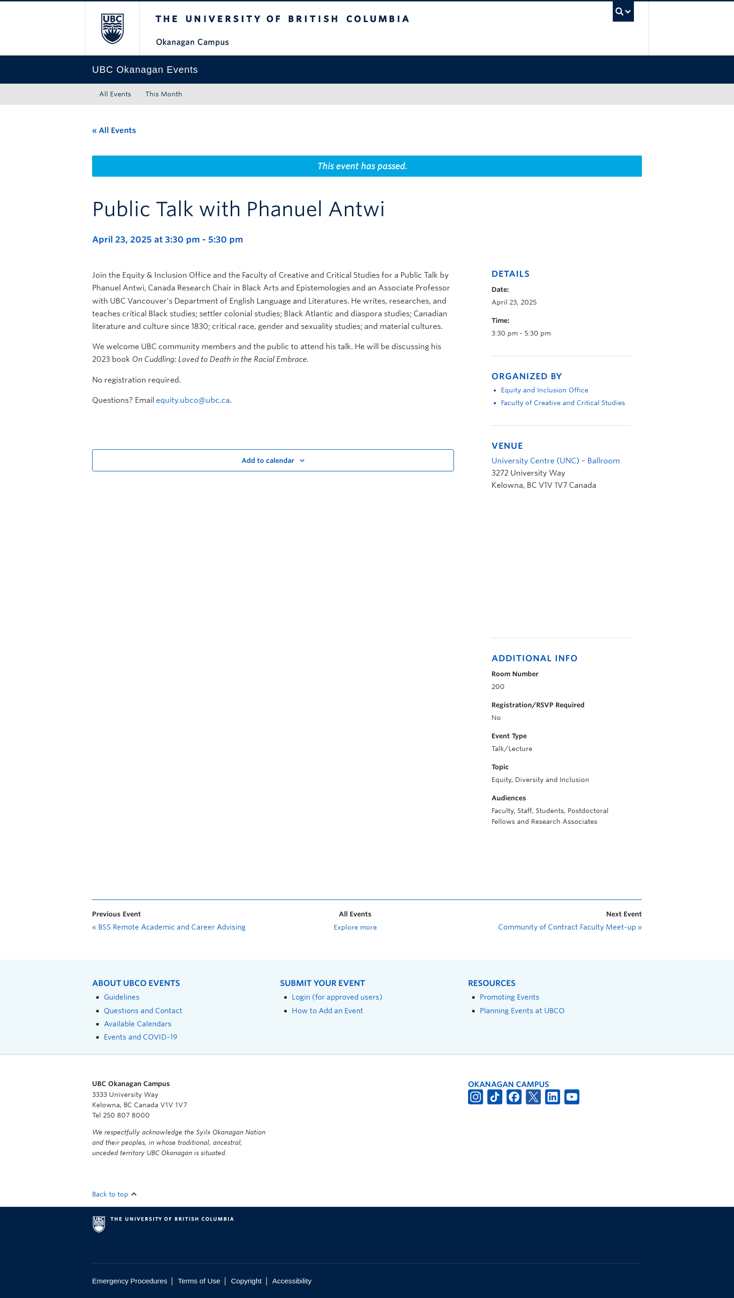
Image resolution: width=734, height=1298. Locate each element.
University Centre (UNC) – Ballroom (556, 460)
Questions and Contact (143, 1011)
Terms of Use (199, 1281)
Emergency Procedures (129, 1281)
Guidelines (122, 997)
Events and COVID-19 (140, 1037)
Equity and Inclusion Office (544, 390)
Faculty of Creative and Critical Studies (563, 403)
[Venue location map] (541, 569)
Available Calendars (138, 1024)
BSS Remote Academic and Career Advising (169, 927)
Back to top (114, 1194)
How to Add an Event (327, 1011)
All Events (115, 94)
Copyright (246, 1281)
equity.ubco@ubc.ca (193, 400)
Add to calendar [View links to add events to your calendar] (268, 460)
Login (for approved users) (337, 997)
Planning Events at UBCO (522, 1011)
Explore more (355, 927)
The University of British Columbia (112, 28)
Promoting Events (509, 997)
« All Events (114, 130)
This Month (163, 94)
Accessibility (292, 1281)
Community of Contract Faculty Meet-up (570, 927)
